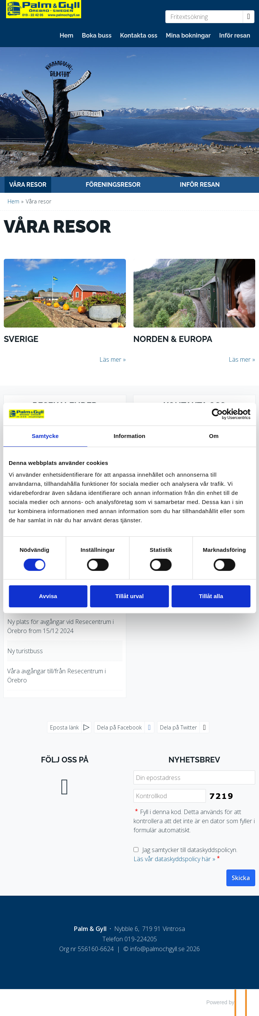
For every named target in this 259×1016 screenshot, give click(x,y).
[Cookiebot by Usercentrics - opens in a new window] (217, 414)
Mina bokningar (188, 35)
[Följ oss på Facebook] (65, 785)
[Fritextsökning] (204, 16)
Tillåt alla (211, 596)
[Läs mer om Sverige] (65, 311)
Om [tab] (213, 436)
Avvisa (48, 596)
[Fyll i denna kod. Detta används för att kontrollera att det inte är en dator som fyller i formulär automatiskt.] (169, 796)
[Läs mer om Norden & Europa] (194, 311)
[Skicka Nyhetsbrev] (240, 878)
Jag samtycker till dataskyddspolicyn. (185, 854)
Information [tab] (130, 436)
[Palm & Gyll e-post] (157, 949)
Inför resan (234, 35)
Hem (66, 35)
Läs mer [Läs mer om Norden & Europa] (240, 359)
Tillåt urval (129, 596)
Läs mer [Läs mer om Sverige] (110, 359)
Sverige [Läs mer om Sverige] (21, 339)
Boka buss (96, 35)
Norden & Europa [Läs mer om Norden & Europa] (172, 339)
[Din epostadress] (194, 777)
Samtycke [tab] (45, 436)
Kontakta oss (138, 35)
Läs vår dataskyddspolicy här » (174, 859)
